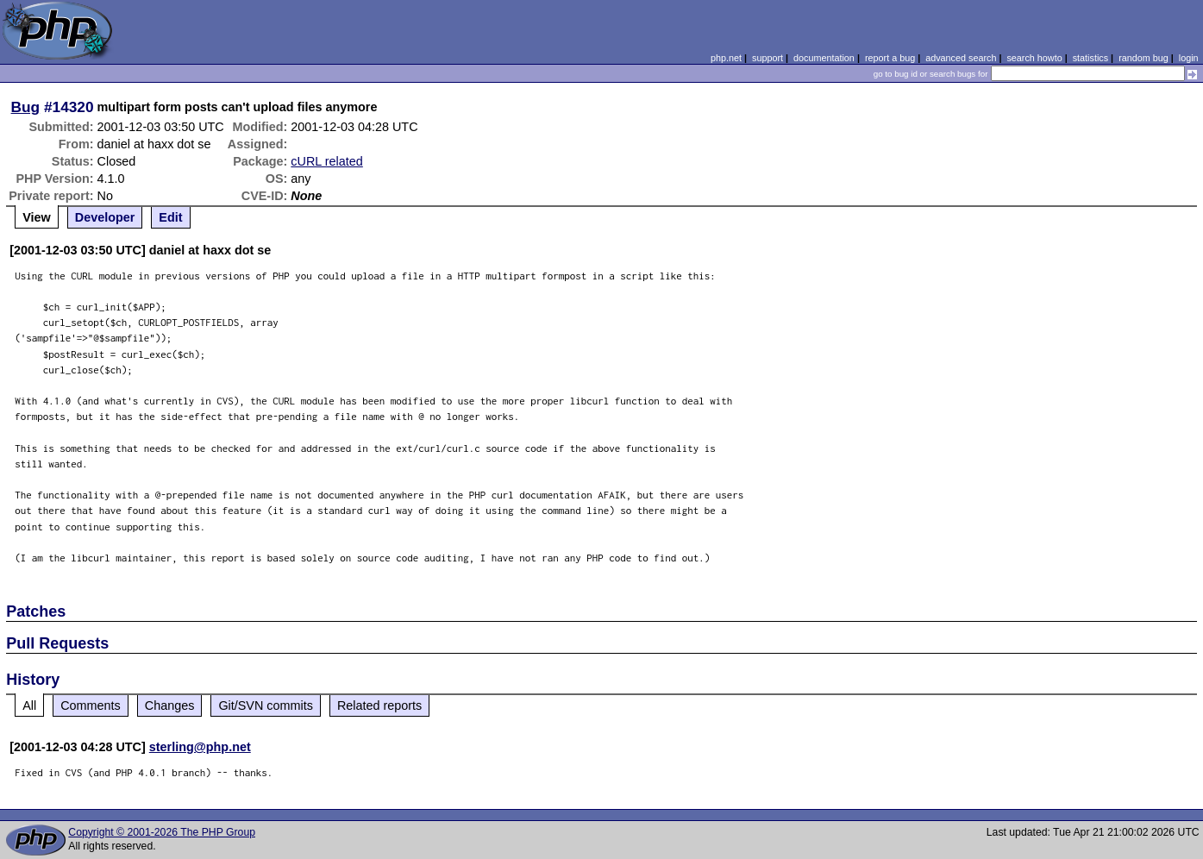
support (767, 58)
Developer (105, 217)
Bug (26, 107)
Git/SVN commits (265, 705)
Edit (170, 217)
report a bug (890, 58)
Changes (170, 705)
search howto (1034, 58)
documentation (824, 58)
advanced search (960, 58)
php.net (726, 58)
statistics (1090, 58)
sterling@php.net (200, 747)
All (29, 705)
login (1189, 58)
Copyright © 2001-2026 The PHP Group (161, 832)
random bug (1143, 58)
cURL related (326, 161)
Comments (90, 705)
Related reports (379, 705)
